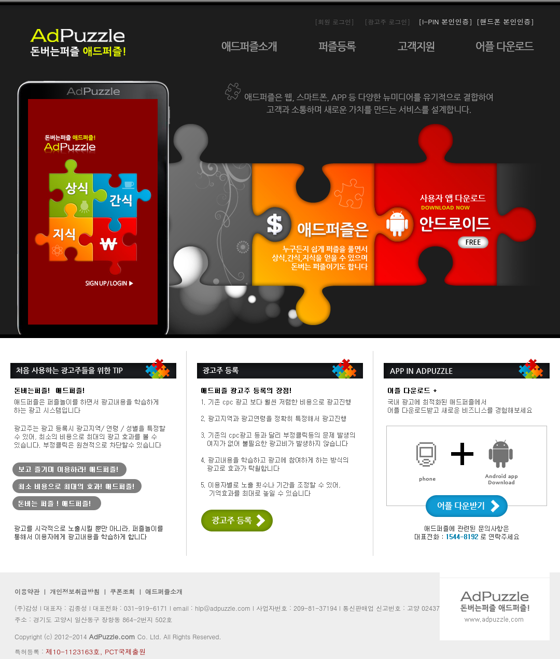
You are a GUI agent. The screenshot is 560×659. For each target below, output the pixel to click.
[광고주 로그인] (387, 21)
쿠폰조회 (121, 591)
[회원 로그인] (334, 21)
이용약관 (27, 591)
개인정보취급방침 (75, 591)
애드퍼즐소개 (164, 591)
